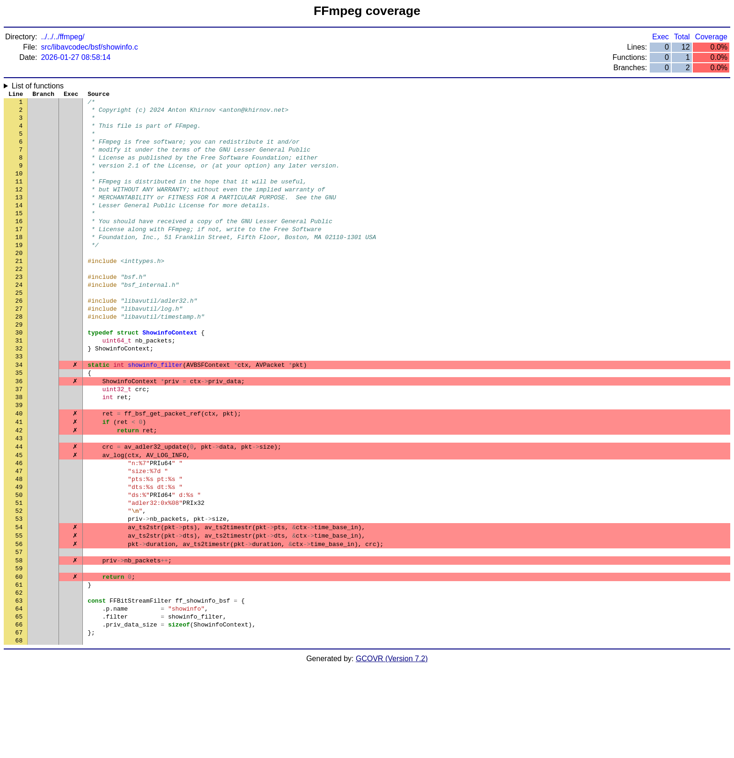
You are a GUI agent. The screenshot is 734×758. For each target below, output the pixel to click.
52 (19, 581)
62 (19, 675)
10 (19, 188)
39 (19, 460)
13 (19, 216)
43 (19, 497)
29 (19, 366)
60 (19, 656)
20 (19, 282)
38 (19, 450)
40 (19, 469)
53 (19, 591)
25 (19, 329)
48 (19, 544)
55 (19, 609)
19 (19, 273)
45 (19, 516)
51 (19, 572)
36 (19, 432)
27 (19, 347)
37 (19, 441)
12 (19, 207)
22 (19, 301)
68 (19, 731)
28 (19, 357)
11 (19, 198)
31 (19, 385)
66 (19, 712)
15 (19, 235)
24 (19, 319)
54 (19, 600)
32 (19, 394)
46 (19, 525)
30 (19, 376)
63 (19, 684)
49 (19, 553)
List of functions (38, 86)
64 (19, 694)
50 (19, 563)
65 (19, 703)
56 (19, 619)
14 (19, 226)
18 (19, 263)
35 (19, 422)
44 (19, 507)
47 (19, 535)
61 (19, 666)
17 (19, 254)
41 (19, 478)
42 (19, 488)
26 (19, 338)
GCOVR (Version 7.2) (392, 750)
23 (19, 310)
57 (19, 628)
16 (19, 245)
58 (19, 638)
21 (19, 291)
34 (19, 413)
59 (19, 647)
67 (19, 722)
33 (19, 404)
